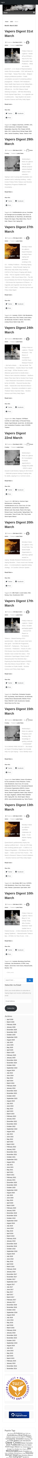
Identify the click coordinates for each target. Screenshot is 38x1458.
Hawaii (6, 423)
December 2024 (12, 1060)
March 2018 (10, 1266)
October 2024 (11, 1065)
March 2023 (10, 1114)
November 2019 (12, 1215)
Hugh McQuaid (13, 423)
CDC (31, 125)
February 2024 (11, 1085)
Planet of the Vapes (10, 219)
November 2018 (12, 1246)
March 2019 (10, 1236)
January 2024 (11, 1088)
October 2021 (11, 1157)
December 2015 (12, 1335)
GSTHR (28, 129)
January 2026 (11, 1027)
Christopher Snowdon (22, 127)
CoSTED (7, 421)
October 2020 (11, 1187)
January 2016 (11, 1333)
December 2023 (12, 1091)
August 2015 (11, 1345)
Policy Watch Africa (21, 219)
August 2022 (11, 1131)
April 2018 (10, 1264)
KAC (9, 131)
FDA (19, 129)
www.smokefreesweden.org (16, 799)
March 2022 (10, 1144)
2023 (11, 21)
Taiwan (21, 133)
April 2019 (10, 1233)
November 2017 (12, 1277)
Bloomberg (21, 961)
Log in (3, 2)
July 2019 (10, 1226)
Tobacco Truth (28, 133)
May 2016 (10, 1322)
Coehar (28, 781)
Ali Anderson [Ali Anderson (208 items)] (18, 1433)
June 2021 (10, 1167)
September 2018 (12, 1251)
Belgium (14, 125)
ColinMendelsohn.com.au (19, 212)
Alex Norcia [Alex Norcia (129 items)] (11, 1433)
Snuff (15, 701)
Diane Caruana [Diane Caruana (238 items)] (26, 1443)
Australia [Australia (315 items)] (10, 1435)
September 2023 (12, 1098)
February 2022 (11, 1147)
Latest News (19, 45)
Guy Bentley (11, 696)
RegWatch (13, 795)
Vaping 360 (19, 221)
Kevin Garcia (20, 965)
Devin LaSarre (26, 885)
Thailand (7, 427)
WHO (21, 595)
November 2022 (12, 1124)
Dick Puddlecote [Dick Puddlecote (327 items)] (13, 1445)
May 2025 (10, 1047)
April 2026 (10, 1019)
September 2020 (12, 1190)
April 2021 (10, 1172)
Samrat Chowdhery (13, 133)
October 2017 (11, 1279)
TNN (22, 514)
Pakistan (10, 887)
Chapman (18, 418)
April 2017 (10, 1294)
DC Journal (25, 784)
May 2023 (10, 1108)
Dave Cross (26, 214)
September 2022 (12, 1129)
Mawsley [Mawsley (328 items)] (29, 1453)
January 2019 (11, 1241)
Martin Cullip (16, 322)
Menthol (24, 698)
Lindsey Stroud (16, 131)
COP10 (7, 317)
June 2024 (10, 1075)
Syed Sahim (24, 887)
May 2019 (10, 1231)
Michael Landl (8, 510)
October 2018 (11, 1249)
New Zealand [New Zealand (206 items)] (13, 1457)
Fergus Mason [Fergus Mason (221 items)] (14, 1447)
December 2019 (12, 1213)
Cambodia (7, 963)
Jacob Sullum (27, 317)
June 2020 (10, 1198)
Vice (16, 797)
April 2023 (10, 1111)
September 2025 (12, 1037)
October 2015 (11, 1340)
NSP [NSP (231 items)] (20, 1457)
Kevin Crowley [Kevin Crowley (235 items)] (23, 1451)
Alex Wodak (15, 883)
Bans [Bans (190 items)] (16, 1435)
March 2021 (10, 1175)
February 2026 (11, 1024)
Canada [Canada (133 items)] (13, 1437)
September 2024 (12, 1068)
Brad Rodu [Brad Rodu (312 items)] (23, 1435)
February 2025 (11, 1055)
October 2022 (11, 1126)
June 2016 (10, 1320)
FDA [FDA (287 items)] (7, 1447)
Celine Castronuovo (10, 127)
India (6, 887)
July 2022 (10, 1134)
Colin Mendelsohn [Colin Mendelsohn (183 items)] (25, 1441)
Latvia (22, 425)
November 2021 (12, 1154)
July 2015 (10, 1348)
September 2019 (12, 1221)
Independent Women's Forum (13, 786)
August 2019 (11, 1223)
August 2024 (11, 1070)
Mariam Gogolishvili (14, 792)
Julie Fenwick (21, 790)
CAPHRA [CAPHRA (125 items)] (18, 1437)
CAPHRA (26, 125)
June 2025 (10, 1045)
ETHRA (23, 963)
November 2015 (12, 1338)
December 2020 (12, 1182)
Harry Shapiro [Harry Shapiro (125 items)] (22, 1449)
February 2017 (11, 1300)
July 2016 (10, 1317)
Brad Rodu (20, 125)
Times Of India (16, 514)
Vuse (18, 703)
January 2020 (11, 1210)
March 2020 (10, 1205)
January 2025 (11, 1057)
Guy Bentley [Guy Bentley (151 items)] (15, 1449)
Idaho (6, 131)
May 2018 (10, 1261)
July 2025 (10, 1042)
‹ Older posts (10, 972)
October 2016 (11, 1310)
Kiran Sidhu (27, 319)
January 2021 (11, 1180)
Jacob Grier (21, 423)
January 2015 (11, 1363)
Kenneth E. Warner (18, 319)
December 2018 (12, 1243)
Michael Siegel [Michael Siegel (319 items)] (11, 1455)
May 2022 (10, 1139)
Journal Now (15, 507)
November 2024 (12, 1063)
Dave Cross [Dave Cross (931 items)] (13, 1442)
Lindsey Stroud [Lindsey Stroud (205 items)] (13, 1453)
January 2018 (11, 1272)
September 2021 (12, 1159)
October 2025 (11, 1035)
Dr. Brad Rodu (19, 216)
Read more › (9, 104)
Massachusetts (17, 698)
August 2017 (11, 1284)
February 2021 (11, 1177)
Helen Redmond (19, 696)
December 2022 (12, 1121)
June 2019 (10, 1228)
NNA (29, 593)
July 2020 (10, 1195)
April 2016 (10, 1325)
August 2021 (11, 1162)
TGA (11, 968)
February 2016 (11, 1330)
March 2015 (10, 1358)
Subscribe (10, 1008)
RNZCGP (11, 701)
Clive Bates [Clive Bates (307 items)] (14, 1440)
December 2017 (12, 1274)
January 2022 (11, 1149)
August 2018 (11, 1254)
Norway (7, 595)
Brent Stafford (16, 779)
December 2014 (12, 1366)
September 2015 (12, 1343)
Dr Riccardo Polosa (25, 421)
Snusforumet (16, 595)
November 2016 (12, 1307)
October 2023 (11, 1096)
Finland (23, 129)
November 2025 (12, 1032)
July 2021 (10, 1164)
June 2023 (10, 1106)
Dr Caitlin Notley (14, 421)
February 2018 (11, 1269)
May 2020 (10, 1200)
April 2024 (10, 1080)
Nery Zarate (16, 510)
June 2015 (10, 1350)
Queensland (16, 887)
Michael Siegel (24, 131)
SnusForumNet (17, 512)
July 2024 (10, 1073)
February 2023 (11, 1116)
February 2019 (11, 1238)
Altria (13, 418)
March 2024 (10, 1083)
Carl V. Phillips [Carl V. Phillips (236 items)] (26, 1437)
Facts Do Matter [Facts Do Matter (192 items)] (26, 1445)
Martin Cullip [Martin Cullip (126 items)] (22, 1453)
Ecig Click (14, 129)
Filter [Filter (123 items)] (21, 1447)
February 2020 (11, 1208)
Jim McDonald (27, 216)
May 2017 (10, 1292)
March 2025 (10, 1052)
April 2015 (10, 1356)
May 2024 (10, 1078)
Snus (10, 595)
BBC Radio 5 (15, 593)
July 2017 (10, 1287)
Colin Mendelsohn (27, 315)
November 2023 (12, 1093)
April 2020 (10, 1203)
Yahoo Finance (28, 799)
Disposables (8, 129)
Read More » (9, 192)
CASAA (20, 315)
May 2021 (10, 1170)
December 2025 (12, 1029)
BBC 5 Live (23, 883)
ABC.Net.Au (15, 501)
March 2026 (10, 1022)
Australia (14, 315)
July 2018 (10, 1256)
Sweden (27, 701)
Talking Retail (26, 512)
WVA (22, 322)
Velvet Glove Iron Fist (10, 703)
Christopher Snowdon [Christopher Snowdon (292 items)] (15, 1439)
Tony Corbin (27, 514)
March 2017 (10, 1297)
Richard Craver (9, 512)
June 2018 (10, 1259)
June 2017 (10, 1289)
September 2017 (12, 1282)
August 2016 (11, 1315)
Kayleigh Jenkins (23, 507)
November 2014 (12, 1368)
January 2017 (11, 1302)
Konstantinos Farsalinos (14, 425)
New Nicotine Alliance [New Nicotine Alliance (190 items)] (25, 1455)
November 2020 (12, 1185)
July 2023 (10, 1103)
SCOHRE (27, 425)
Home (6, 21)
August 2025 (11, 1040)
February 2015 (11, 1361)
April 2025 (10, 1050)
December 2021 (12, 1152)
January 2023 (11, 1119)
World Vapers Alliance (10, 516)
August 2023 (11, 1101)
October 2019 (11, 1218)
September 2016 (12, 1312)
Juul (6, 425)
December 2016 (12, 1305)
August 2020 (11, 1193)
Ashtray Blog (16, 503)
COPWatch (25, 418)
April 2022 (10, 1142)
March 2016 (10, 1328)
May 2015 (10, 1353)
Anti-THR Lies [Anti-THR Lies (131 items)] (26, 1433)
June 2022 (10, 1136)
